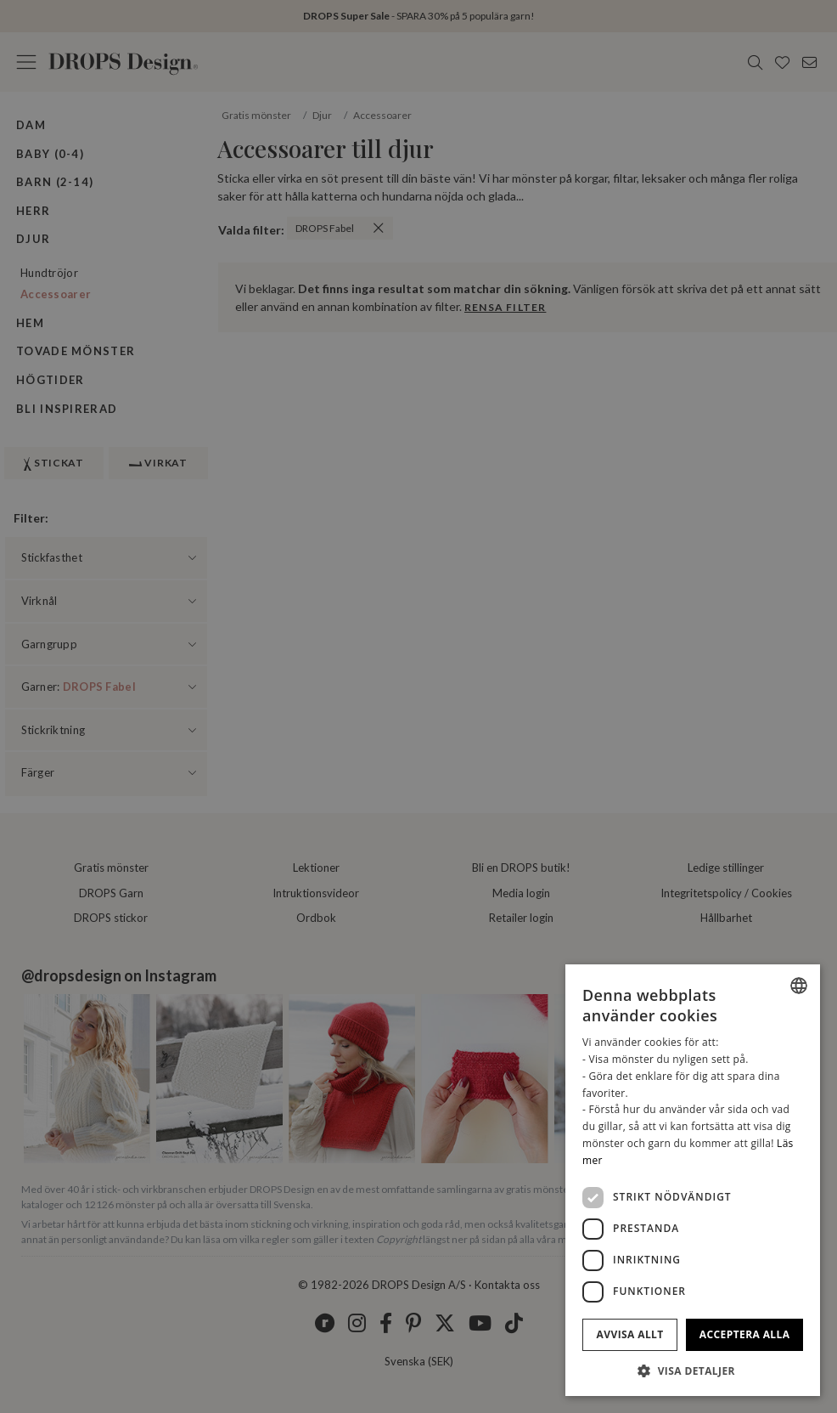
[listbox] (798, 985)
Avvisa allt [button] (630, 1334)
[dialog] (692, 1180)
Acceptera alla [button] (744, 1334)
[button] (692, 1370)
